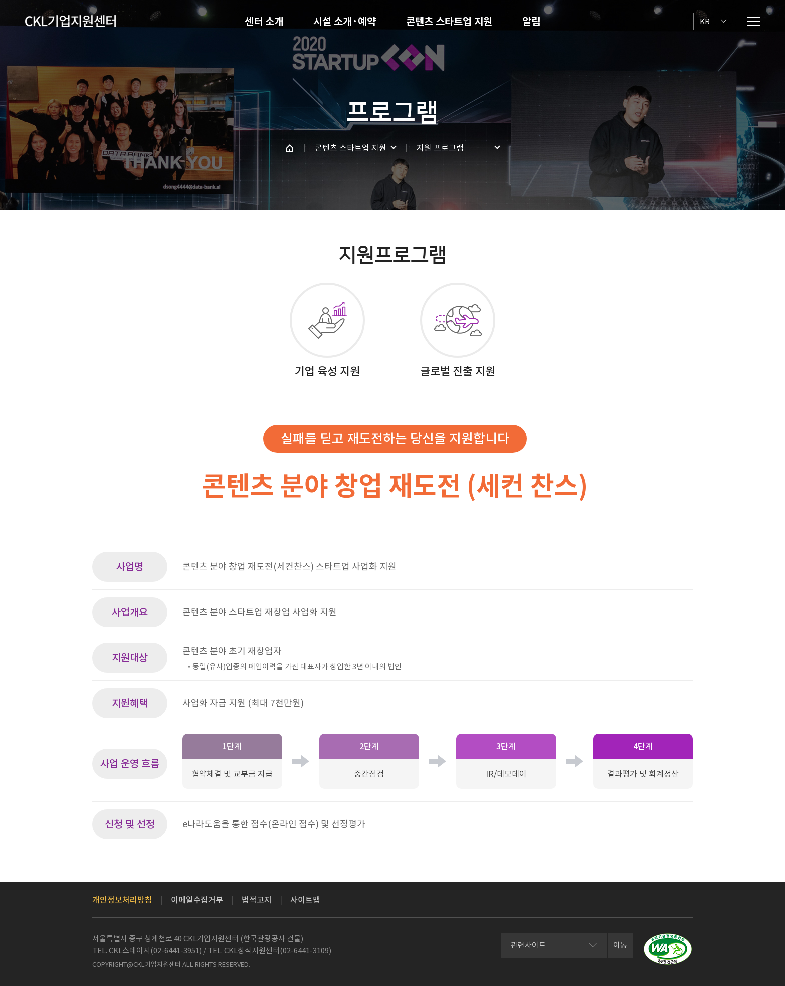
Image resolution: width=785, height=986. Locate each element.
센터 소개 (264, 21)
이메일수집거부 (197, 900)
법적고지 (257, 900)
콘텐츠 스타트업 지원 (449, 21)
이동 (620, 945)
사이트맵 (305, 900)
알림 (531, 21)
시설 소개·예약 (344, 21)
